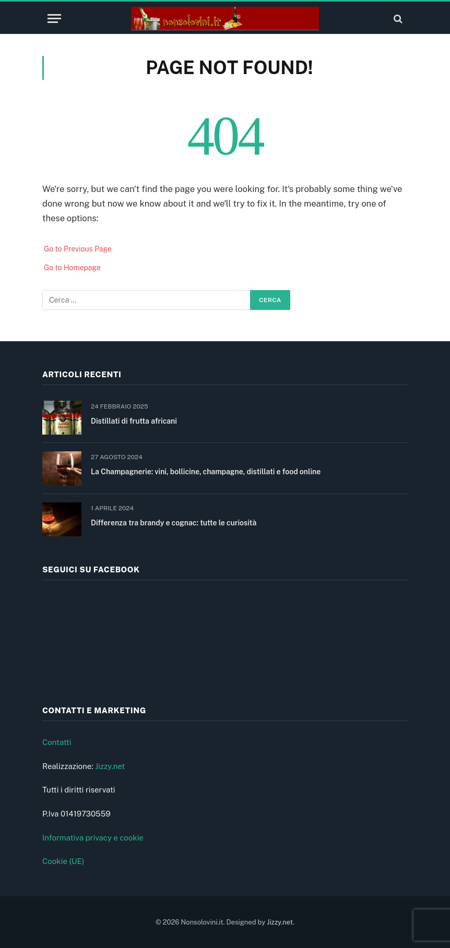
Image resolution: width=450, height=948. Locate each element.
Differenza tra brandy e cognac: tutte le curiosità (173, 523)
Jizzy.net (110, 766)
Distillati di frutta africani (134, 421)
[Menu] (54, 18)
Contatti (57, 742)
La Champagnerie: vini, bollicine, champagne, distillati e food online (206, 471)
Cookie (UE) (63, 861)
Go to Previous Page (78, 249)
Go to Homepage (72, 267)
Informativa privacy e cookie (93, 837)
